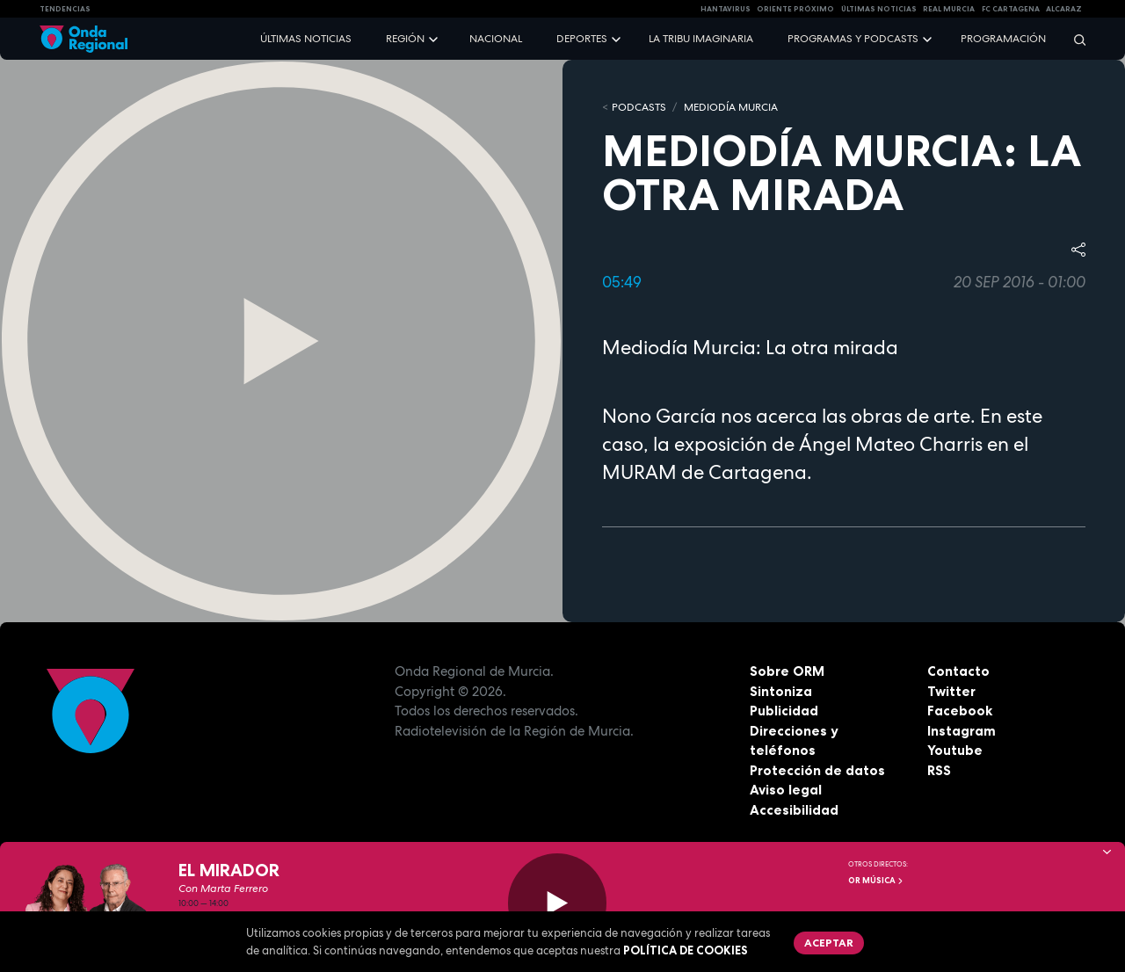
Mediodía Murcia (731, 107)
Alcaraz (1064, 8)
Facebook (959, 710)
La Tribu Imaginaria (701, 39)
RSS (939, 770)
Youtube (955, 750)
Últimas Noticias (879, 8)
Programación (1003, 39)
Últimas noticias (306, 39)
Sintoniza (781, 691)
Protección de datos (817, 770)
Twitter (951, 691)
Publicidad (784, 710)
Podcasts (639, 107)
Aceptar (828, 942)
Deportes (581, 39)
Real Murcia (949, 8)
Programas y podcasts (853, 39)
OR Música (876, 880)
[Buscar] (1074, 39)
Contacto (958, 671)
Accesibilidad (794, 810)
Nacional (495, 39)
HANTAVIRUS (725, 8)
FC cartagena (1011, 8)
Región (405, 39)
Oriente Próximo (795, 8)
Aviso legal (786, 789)
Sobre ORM (787, 671)
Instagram (961, 730)
